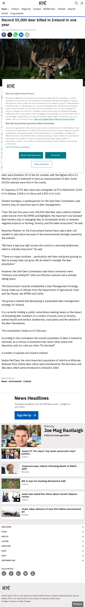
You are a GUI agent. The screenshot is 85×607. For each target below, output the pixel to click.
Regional (26, 9)
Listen (5, 541)
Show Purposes (41, 164)
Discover (6, 527)
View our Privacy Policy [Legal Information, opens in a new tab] (64, 119)
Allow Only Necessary (31, 155)
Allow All (55, 155)
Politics (15, 9)
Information (8, 560)
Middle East (49, 9)
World (5, 13)
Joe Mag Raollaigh (63, 430)
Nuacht (71, 9)
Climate (61, 9)
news (4, 9)
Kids (4, 551)
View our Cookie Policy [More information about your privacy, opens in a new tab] (44, 119)
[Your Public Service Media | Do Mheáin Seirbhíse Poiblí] (6, 588)
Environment (15, 381)
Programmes (16, 13)
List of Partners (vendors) (18, 147)
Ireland (37, 9)
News (4, 381)
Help (4, 555)
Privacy (77, 603)
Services (6, 546)
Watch (5, 536)
